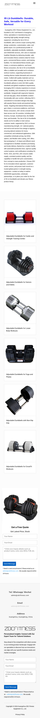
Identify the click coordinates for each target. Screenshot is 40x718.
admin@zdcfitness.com (10, 571)
